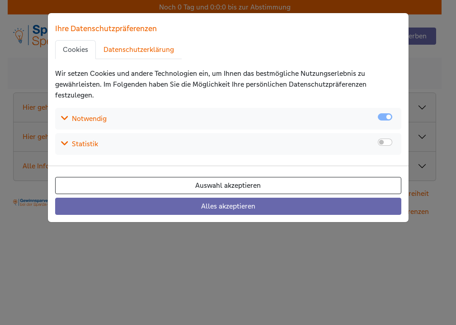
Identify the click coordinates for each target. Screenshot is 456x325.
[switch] (385, 142)
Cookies (75, 49)
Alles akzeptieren (228, 206)
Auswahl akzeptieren (228, 185)
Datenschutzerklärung (138, 49)
